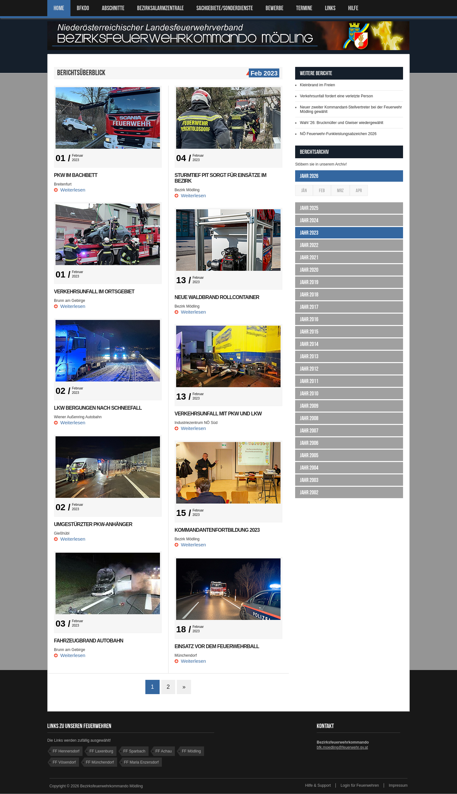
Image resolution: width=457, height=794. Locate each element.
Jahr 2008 (309, 418)
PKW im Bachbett (75, 175)
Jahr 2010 (309, 393)
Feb (322, 190)
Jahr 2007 (309, 430)
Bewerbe (274, 8)
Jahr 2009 (309, 406)
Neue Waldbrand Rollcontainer (217, 297)
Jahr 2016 (309, 319)
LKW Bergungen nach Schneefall (98, 408)
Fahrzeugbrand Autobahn (88, 640)
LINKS (330, 8)
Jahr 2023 (309, 233)
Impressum (398, 786)
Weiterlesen (72, 189)
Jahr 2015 (309, 332)
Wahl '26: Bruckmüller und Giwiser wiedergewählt (341, 122)
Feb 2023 (263, 73)
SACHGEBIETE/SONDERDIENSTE (224, 8)
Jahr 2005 (309, 455)
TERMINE (304, 8)
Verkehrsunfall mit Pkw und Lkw (218, 413)
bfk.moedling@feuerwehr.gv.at (342, 747)
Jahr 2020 (309, 270)
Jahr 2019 (309, 282)
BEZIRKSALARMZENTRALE (160, 8)
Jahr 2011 (309, 381)
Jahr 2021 (309, 257)
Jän (304, 190)
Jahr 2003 (309, 480)
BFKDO (83, 8)
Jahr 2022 (309, 245)
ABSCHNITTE (113, 8)
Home (59, 8)
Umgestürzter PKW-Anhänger (93, 524)
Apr (359, 190)
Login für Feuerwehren (360, 786)
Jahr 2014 (309, 344)
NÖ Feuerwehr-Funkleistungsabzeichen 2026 (338, 134)
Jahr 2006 (309, 443)
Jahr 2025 (309, 208)
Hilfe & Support (318, 786)
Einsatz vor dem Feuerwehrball (217, 646)
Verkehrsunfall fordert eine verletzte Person (336, 96)
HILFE (353, 8)
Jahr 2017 (309, 307)
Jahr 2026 (309, 176)
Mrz (340, 190)
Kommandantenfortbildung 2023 (217, 530)
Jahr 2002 (309, 492)
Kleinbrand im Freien (317, 85)
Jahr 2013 (309, 356)
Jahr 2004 (309, 468)
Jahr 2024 (309, 220)
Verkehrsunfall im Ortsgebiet (94, 291)
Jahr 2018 (309, 294)
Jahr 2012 (309, 369)
